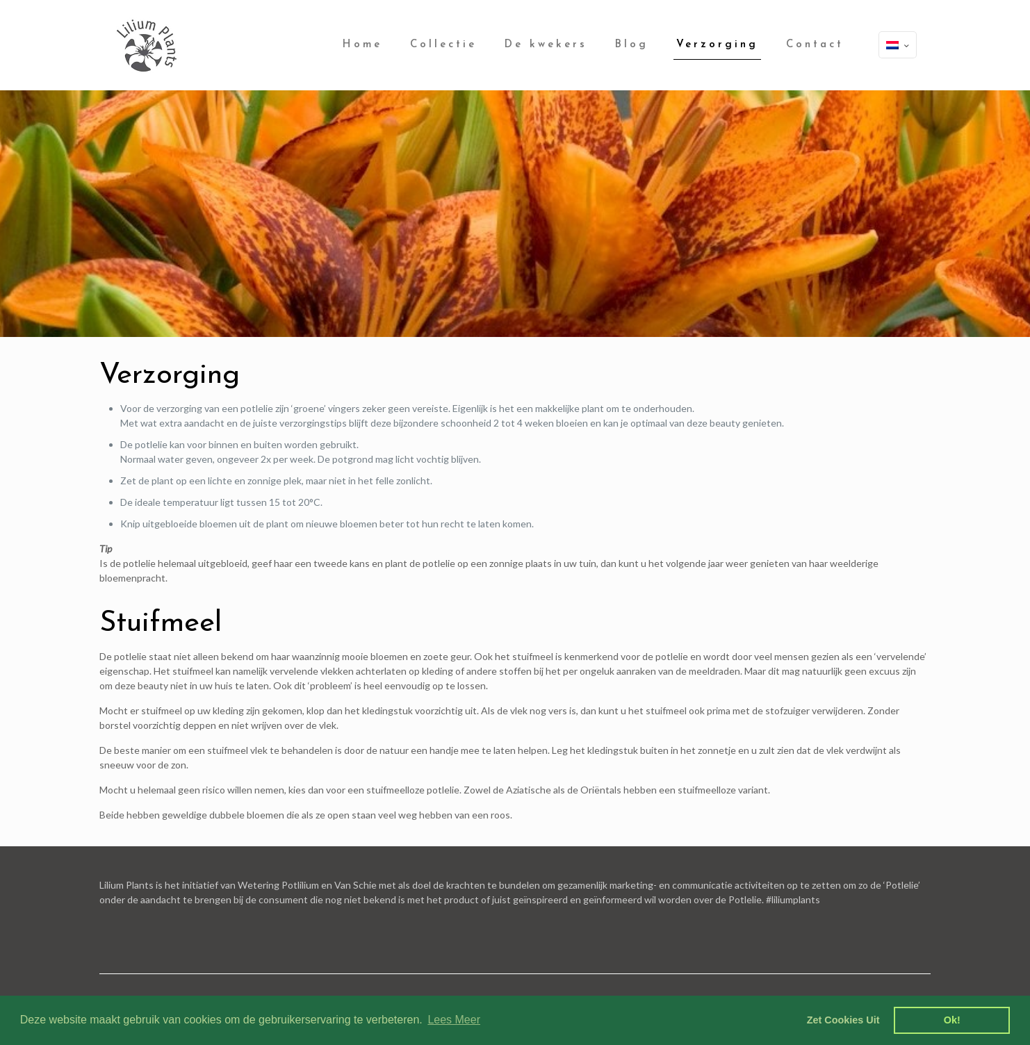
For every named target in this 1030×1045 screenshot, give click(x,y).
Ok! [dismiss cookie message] (952, 1020)
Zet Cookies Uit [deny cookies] (843, 1020)
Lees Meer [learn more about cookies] (453, 1020)
